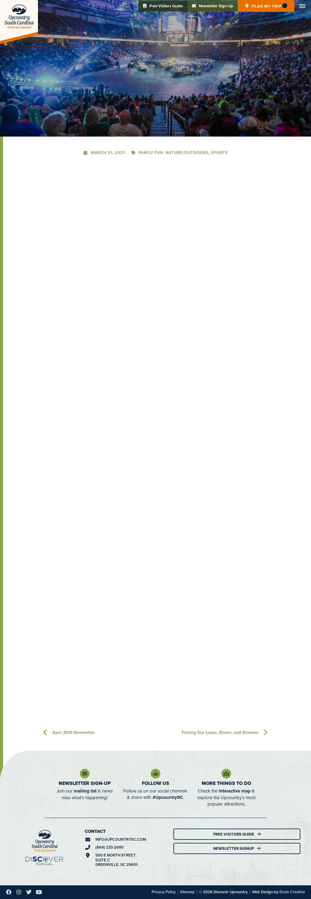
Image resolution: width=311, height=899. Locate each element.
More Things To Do (226, 783)
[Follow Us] (155, 774)
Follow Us (155, 783)
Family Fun (150, 152)
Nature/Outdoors (187, 152)
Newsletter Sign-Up (85, 783)
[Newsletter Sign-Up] (85, 774)
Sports (219, 152)
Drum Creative (292, 892)
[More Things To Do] (226, 774)
